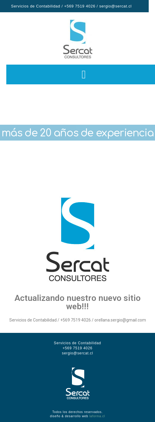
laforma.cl (97, 416)
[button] (89, 74)
